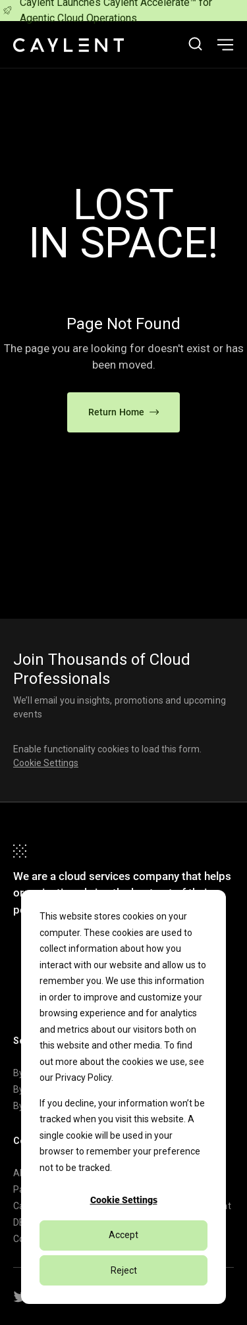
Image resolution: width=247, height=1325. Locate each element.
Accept (123, 1235)
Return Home (123, 412)
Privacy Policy (83, 1077)
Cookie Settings (123, 1200)
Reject (124, 1270)
